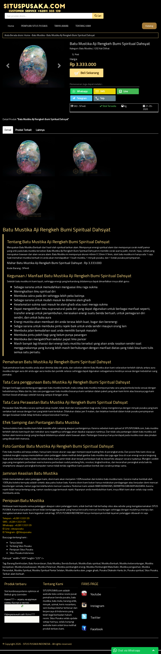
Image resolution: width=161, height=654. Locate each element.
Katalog (149, 26)
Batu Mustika (38, 35)
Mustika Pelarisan (47, 567)
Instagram (92, 605)
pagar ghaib (92, 570)
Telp (100, 98)
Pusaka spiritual (135, 570)
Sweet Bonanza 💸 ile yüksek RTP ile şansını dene (21, 607)
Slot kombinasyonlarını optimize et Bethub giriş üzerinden (21, 592)
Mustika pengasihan (130, 567)
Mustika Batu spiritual (90, 563)
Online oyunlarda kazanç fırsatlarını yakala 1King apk (18, 619)
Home (11, 26)
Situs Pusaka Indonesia (22, 553)
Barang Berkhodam (17, 563)
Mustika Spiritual (22, 570)
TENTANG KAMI (83, 26)
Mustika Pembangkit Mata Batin (102, 567)
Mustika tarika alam (75, 570)
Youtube (91, 594)
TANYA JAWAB (61, 26)
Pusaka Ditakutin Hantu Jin (112, 570)
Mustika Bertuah (110, 563)
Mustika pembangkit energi (71, 567)
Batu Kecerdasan (37, 563)
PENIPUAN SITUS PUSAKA (34, 26)
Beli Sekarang (86, 73)
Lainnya (40, 130)
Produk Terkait (23, 130)
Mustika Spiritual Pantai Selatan (48, 570)
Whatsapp (80, 91)
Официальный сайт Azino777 (19, 614)
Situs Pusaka (151, 570)
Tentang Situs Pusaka (21, 546)
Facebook (92, 629)
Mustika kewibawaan (26, 567)
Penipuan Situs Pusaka (21, 549)
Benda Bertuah (70, 563)
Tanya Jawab (16, 542)
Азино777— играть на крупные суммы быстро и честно (20, 601)
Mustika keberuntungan (132, 563)
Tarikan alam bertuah (13, 574)
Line (123, 91)
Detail (8, 130)
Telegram (79, 98)
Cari (97, 16)
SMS (100, 91)
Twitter (91, 617)
